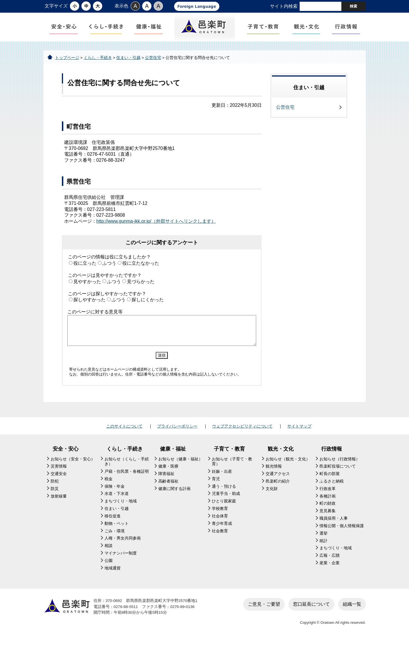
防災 (55, 498)
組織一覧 (352, 613)
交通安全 (59, 483)
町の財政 (327, 513)
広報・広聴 (329, 565)
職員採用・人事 (333, 528)
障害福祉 (166, 483)
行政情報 (331, 458)
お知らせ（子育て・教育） (232, 471)
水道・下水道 (116, 503)
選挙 (323, 542)
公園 (108, 570)
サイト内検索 (284, 6)
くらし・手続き (98, 67)
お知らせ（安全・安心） (73, 468)
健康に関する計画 (174, 498)
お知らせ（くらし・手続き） (126, 471)
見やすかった (87, 290)
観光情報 (274, 476)
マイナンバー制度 (120, 563)
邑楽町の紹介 (278, 491)
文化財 (272, 498)
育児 (216, 488)
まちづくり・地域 (120, 510)
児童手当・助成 (226, 503)
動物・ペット (116, 533)
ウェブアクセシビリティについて (242, 435)
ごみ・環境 (114, 540)
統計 (323, 550)
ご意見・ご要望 (264, 613)
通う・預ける (224, 495)
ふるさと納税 (331, 491)
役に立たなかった (140, 272)
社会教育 (220, 540)
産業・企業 (329, 572)
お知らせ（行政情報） (339, 468)
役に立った (84, 272)
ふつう (109, 272)
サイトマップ (299, 435)
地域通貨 (112, 577)
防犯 (55, 491)
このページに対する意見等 (95, 321)
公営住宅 (153, 67)
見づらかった (141, 290)
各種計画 (327, 505)
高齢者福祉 (168, 491)
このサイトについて (124, 435)
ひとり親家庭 (224, 510)
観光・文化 (281, 458)
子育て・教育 (229, 458)
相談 (108, 555)
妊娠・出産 (222, 481)
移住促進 (112, 525)
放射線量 (59, 505)
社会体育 (220, 525)
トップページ (67, 67)
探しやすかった (89, 309)
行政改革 (327, 498)
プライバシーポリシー (177, 435)
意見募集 (327, 520)
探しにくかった (148, 309)
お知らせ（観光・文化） (288, 468)
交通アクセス (278, 483)
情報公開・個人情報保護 (341, 535)
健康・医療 (168, 476)
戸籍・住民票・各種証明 (126, 481)
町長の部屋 (329, 483)
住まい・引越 (128, 67)
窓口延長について (311, 613)
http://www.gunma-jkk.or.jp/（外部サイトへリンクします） (156, 230)
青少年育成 (222, 533)
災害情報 (59, 476)
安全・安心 (66, 458)
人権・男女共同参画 (122, 548)
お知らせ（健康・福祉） (180, 468)
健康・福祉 (173, 458)
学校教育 (220, 518)
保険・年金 (114, 495)
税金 (108, 488)
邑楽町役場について (337, 476)
